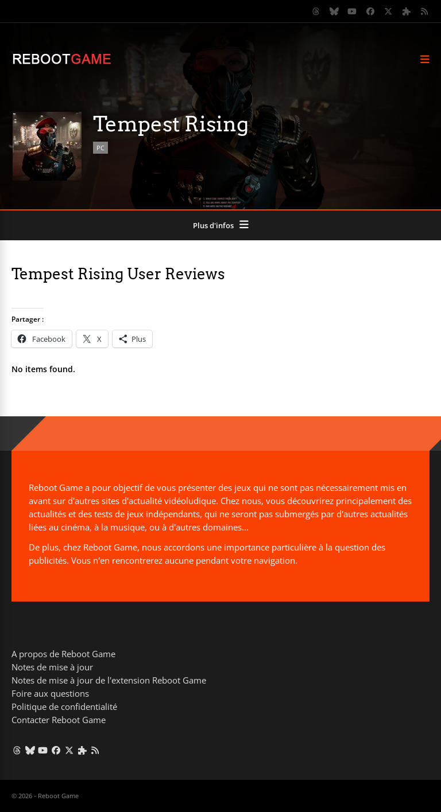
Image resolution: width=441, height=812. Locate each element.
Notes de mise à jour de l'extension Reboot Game (108, 680)
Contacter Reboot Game (58, 719)
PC (100, 147)
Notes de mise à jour (52, 667)
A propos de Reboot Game (63, 653)
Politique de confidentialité (64, 706)
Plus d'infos (213, 225)
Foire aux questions (50, 693)
